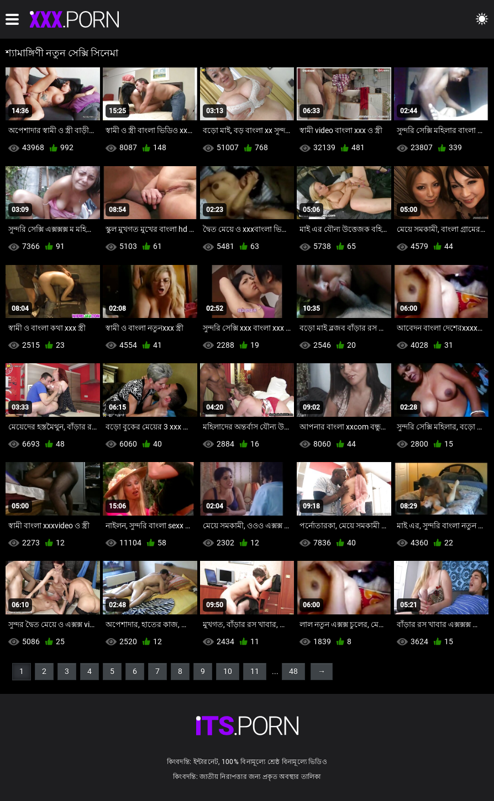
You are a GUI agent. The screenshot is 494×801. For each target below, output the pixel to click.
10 (227, 671)
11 (254, 671)
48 (293, 671)
